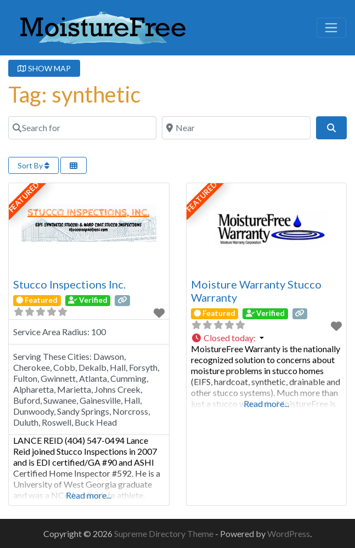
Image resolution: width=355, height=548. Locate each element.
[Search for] (82, 127)
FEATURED (24, 197)
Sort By (33, 165)
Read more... (88, 495)
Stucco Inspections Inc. (69, 284)
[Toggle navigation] (331, 28)
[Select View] (73, 165)
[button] (266, 337)
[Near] (236, 127)
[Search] (331, 127)
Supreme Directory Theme (164, 533)
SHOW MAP (44, 68)
